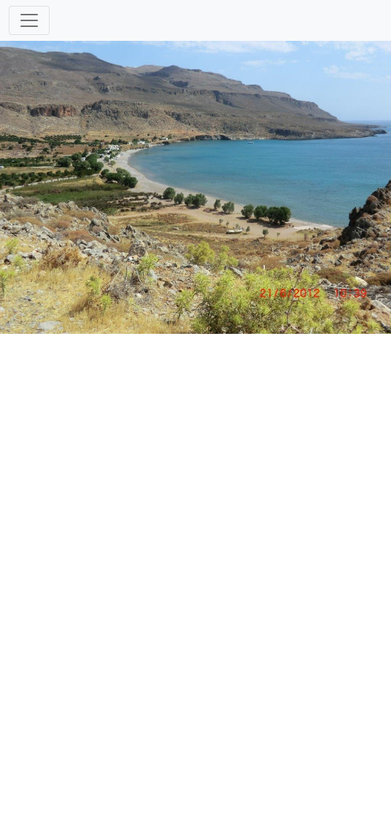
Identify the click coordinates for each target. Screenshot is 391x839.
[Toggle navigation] (29, 20)
